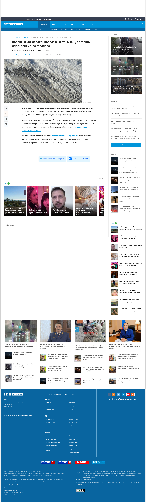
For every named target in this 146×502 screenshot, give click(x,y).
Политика (43, 29)
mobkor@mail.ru (8, 406)
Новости (44, 24)
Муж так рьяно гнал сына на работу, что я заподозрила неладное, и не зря (130, 310)
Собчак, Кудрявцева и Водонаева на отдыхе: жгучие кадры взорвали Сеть (130, 228)
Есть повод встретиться (52, 445)
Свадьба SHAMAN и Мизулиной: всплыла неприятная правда (129, 282)
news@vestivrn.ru (31, 487)
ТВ (65, 24)
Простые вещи (73, 442)
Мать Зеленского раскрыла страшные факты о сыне (130, 246)
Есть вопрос (49, 426)
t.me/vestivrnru (131, 399)
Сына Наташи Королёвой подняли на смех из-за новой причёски (130, 264)
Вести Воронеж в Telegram (52, 159)
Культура (87, 29)
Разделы (48, 399)
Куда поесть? (73, 422)
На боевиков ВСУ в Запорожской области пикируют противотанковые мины (130, 302)
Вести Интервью (50, 422)
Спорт (96, 29)
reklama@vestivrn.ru (10, 494)
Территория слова (74, 452)
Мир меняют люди (74, 436)
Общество (64, 29)
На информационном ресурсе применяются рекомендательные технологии (18, 416)
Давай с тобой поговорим (53, 442)
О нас (91, 24)
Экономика (53, 29)
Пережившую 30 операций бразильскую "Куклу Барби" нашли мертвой (129, 293)
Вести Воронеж (30, 55)
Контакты (7, 412)
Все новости (126, 145)
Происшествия (75, 29)
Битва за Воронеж (51, 436)
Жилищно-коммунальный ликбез (53, 449)
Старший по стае (74, 449)
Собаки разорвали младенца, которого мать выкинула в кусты (129, 273)
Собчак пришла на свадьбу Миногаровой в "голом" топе (127, 237)
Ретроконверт (73, 445)
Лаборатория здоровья (75, 426)
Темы (82, 24)
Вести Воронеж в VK (78, 158)
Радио (72, 24)
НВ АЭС (38, 19)
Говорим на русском (51, 439)
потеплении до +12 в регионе (65, 136)
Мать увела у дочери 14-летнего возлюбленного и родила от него (129, 255)
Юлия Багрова (16, 55)
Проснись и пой (73, 439)
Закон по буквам (74, 419)
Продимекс (48, 19)
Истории (55, 24)
